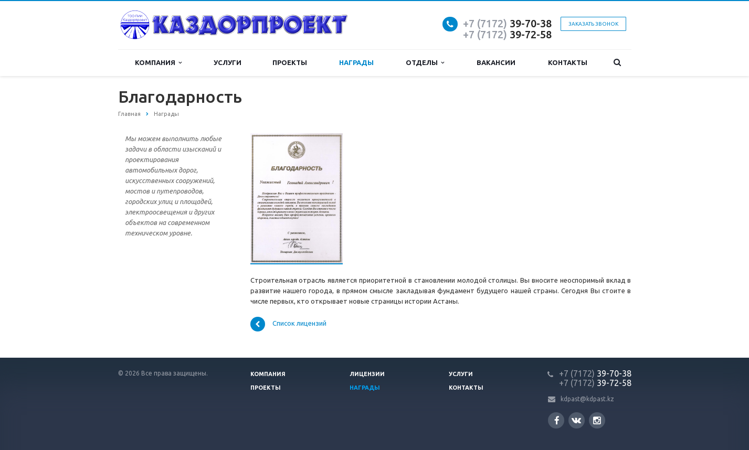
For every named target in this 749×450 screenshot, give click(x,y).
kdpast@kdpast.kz (587, 398)
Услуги (227, 62)
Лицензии (367, 374)
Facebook (557, 420)
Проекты (289, 62)
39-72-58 (507, 34)
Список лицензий (288, 324)
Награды (356, 62)
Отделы (425, 63)
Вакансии (496, 62)
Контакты (567, 62)
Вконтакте (576, 419)
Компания (158, 63)
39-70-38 (507, 23)
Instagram (597, 420)
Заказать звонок (593, 24)
